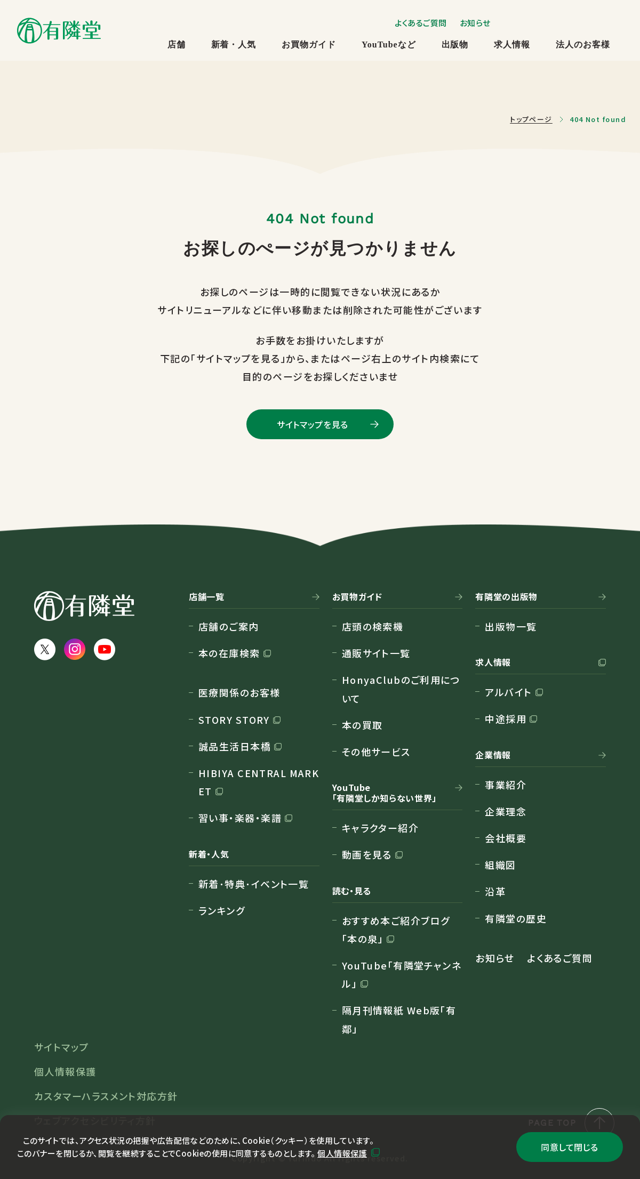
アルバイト (508, 692)
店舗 (176, 44)
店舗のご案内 (228, 626)
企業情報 (493, 755)
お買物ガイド (309, 44)
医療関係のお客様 (239, 692)
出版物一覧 (511, 626)
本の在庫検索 (229, 653)
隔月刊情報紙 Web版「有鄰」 (399, 1019)
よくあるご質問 (421, 22)
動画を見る (367, 854)
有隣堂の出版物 (506, 597)
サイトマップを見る (312, 424)
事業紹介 (505, 785)
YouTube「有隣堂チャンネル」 (402, 974)
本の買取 (362, 725)
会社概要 (505, 838)
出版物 (455, 44)
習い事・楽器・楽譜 (240, 818)
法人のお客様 (583, 44)
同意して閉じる (569, 1147)
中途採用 (505, 718)
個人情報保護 (342, 1153)
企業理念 (505, 811)
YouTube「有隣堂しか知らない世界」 (384, 793)
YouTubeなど (388, 44)
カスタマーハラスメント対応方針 (106, 1096)
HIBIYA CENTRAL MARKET (258, 782)
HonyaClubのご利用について (401, 689)
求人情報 (512, 44)
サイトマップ (61, 1047)
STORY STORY (234, 719)
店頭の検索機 (373, 626)
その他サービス (376, 751)
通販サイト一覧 (376, 653)
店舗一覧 (207, 597)
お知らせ (475, 22)
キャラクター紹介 (380, 828)
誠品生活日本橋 (234, 746)
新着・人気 (234, 44)
